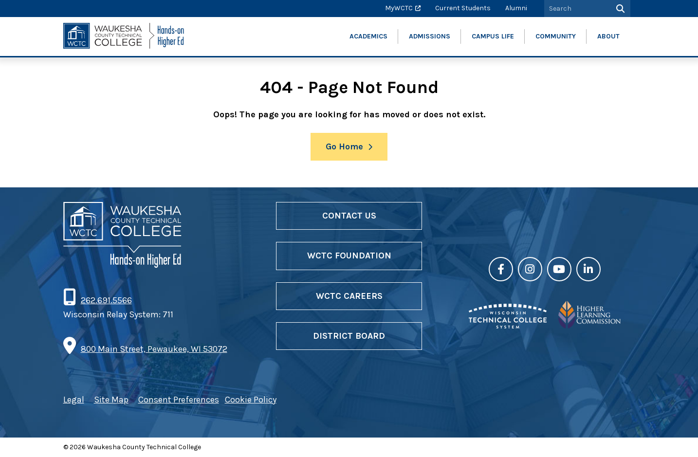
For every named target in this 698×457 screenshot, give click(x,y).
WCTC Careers (349, 296)
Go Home (344, 146)
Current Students (463, 8)
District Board (349, 335)
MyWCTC (399, 8)
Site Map (111, 399)
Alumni (516, 8)
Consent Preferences (178, 399)
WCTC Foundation (349, 255)
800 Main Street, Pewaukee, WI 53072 (154, 349)
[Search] (619, 8)
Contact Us (349, 215)
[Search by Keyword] (576, 8)
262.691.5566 (106, 300)
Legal (73, 399)
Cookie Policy (250, 399)
